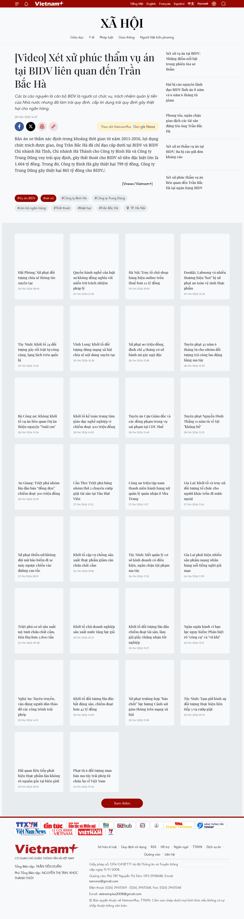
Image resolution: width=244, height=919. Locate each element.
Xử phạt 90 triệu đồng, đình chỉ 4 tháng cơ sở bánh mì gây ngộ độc (146, 349)
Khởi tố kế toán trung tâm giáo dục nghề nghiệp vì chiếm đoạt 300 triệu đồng (94, 421)
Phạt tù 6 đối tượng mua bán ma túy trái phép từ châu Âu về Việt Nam (92, 775)
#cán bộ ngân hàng (31, 208)
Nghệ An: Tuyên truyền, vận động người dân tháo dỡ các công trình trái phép (38, 706)
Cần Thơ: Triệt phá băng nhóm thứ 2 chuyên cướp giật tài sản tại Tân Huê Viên (93, 490)
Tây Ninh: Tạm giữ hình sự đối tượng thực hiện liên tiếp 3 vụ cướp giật (205, 703)
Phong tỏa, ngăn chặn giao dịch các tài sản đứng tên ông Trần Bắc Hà (184, 123)
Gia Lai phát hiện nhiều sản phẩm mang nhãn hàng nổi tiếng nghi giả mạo (202, 562)
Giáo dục (77, 37)
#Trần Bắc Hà (108, 208)
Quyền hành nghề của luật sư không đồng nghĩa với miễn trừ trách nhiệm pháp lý (94, 280)
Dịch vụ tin (214, 847)
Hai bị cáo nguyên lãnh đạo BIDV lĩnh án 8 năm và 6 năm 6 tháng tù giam (185, 92)
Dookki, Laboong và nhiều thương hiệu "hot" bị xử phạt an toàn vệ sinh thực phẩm (205, 280)
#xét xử (48, 198)
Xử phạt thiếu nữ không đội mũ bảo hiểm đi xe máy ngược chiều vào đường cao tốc (37, 562)
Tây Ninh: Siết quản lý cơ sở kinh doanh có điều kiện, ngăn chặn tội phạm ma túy (149, 562)
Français (165, 4)
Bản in (42, 126)
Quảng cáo (152, 854)
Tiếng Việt (136, 4)
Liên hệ (170, 854)
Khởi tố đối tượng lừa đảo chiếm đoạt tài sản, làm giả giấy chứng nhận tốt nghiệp (149, 634)
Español (179, 4)
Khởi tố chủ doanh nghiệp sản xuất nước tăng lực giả (94, 629)
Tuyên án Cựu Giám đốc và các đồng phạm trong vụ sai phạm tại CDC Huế (150, 421)
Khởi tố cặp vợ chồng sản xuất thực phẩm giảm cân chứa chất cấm (93, 559)
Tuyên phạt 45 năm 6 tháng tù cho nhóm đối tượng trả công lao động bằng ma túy (203, 352)
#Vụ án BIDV (26, 198)
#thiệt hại (84, 208)
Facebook (19, 126)
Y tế (91, 37)
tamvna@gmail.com (103, 881)
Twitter (30, 126)
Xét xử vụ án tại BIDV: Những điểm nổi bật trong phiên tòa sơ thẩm (183, 61)
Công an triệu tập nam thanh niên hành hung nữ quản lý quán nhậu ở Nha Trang (149, 490)
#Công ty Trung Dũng (109, 198)
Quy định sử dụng (133, 847)
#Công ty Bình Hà (74, 198)
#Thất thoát (62, 208)
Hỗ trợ (165, 847)
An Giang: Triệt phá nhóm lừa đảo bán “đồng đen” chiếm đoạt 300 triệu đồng (39, 488)
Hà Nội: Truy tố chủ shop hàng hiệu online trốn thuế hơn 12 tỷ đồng (148, 277)
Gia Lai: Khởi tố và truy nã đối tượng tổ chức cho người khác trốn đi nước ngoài (204, 490)
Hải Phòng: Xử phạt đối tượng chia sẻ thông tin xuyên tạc (36, 277)
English (151, 4)
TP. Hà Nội (135, 208)
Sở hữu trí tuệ (107, 847)
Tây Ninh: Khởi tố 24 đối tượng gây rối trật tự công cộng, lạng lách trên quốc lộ (38, 352)
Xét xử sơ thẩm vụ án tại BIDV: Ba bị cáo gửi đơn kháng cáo (185, 151)
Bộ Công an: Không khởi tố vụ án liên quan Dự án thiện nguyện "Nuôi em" (37, 421)
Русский (203, 3)
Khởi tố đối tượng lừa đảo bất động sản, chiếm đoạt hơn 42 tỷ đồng (93, 703)
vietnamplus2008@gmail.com (120, 894)
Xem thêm (122, 803)
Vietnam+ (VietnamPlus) (49, 3)
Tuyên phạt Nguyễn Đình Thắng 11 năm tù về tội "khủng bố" (204, 421)
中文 (191, 4)
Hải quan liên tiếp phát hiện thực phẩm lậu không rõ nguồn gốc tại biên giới (39, 775)
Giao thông (127, 37)
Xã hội (122, 22)
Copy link (53, 126)
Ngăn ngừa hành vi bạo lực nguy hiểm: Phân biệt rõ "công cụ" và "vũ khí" (204, 631)
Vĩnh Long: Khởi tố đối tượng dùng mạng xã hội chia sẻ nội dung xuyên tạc (94, 349)
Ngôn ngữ (181, 847)
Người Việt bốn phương (157, 37)
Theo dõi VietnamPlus (116, 126)
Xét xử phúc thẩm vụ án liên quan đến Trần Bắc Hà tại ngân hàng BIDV (184, 182)
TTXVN (197, 847)
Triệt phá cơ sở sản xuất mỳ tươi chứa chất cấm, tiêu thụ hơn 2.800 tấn (37, 631)
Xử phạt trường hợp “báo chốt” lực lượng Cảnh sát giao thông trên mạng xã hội (148, 706)
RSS (153, 847)
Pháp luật (106, 37)
